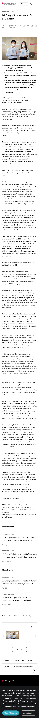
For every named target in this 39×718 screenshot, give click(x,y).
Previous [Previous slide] (3, 635)
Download (31, 627)
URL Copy (32, 26)
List (21, 649)
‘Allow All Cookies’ (11, 698)
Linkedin (28, 26)
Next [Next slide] (35, 635)
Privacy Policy (29, 706)
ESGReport (17, 616)
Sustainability (27, 616)
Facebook (20, 26)
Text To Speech (13, 26)
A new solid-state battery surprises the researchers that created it (21, 667)
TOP (35, 671)
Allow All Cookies (10, 713)
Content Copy (36, 26)
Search (31, 4)
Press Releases (8, 11)
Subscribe (24, 4)
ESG (10, 616)
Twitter (24, 26)
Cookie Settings (28, 713)
